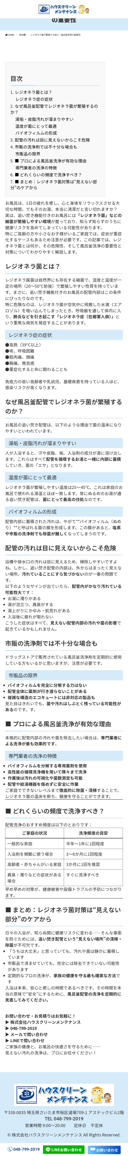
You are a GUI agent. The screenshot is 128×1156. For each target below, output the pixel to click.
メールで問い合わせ (29, 1034)
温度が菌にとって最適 (36, 126)
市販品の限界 (27, 154)
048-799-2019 (26, 1149)
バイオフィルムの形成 (36, 133)
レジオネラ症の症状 (34, 99)
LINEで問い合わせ (27, 1040)
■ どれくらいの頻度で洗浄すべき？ (48, 175)
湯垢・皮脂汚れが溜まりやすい (44, 119)
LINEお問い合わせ (66, 1149)
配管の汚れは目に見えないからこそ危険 (52, 140)
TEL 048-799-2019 (64, 1119)
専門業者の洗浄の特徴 (36, 168)
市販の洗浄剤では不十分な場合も (46, 147)
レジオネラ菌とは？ (33, 92)
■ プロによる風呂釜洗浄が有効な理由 (50, 161)
